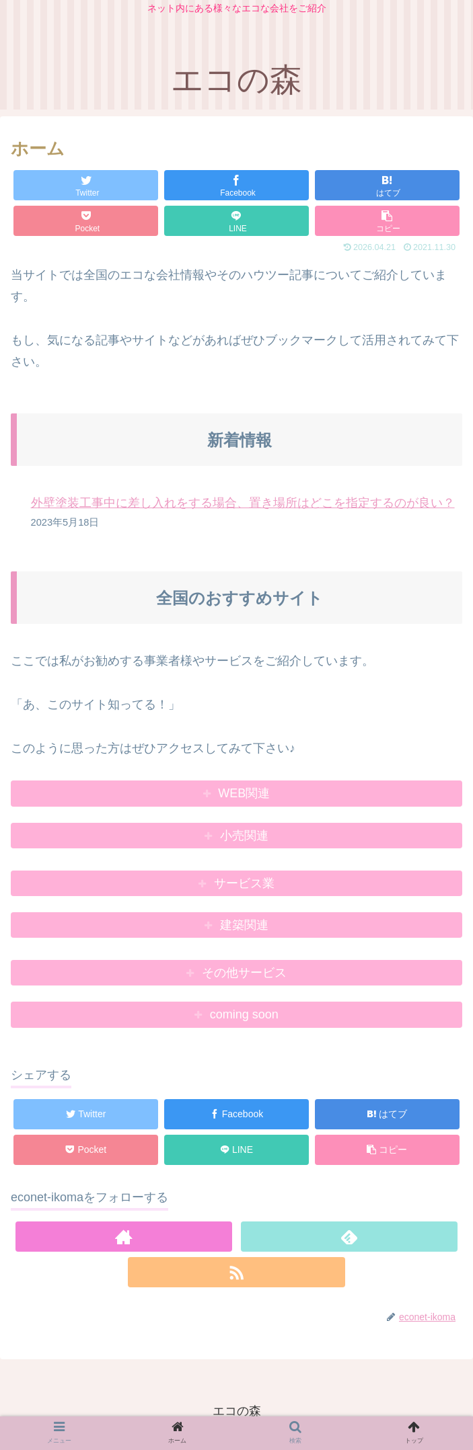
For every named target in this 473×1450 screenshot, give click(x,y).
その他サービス (244, 972)
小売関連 (244, 835)
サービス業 (244, 883)
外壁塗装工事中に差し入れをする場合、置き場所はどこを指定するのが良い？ (243, 503)
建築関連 (244, 925)
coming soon (244, 1014)
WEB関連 (244, 793)
